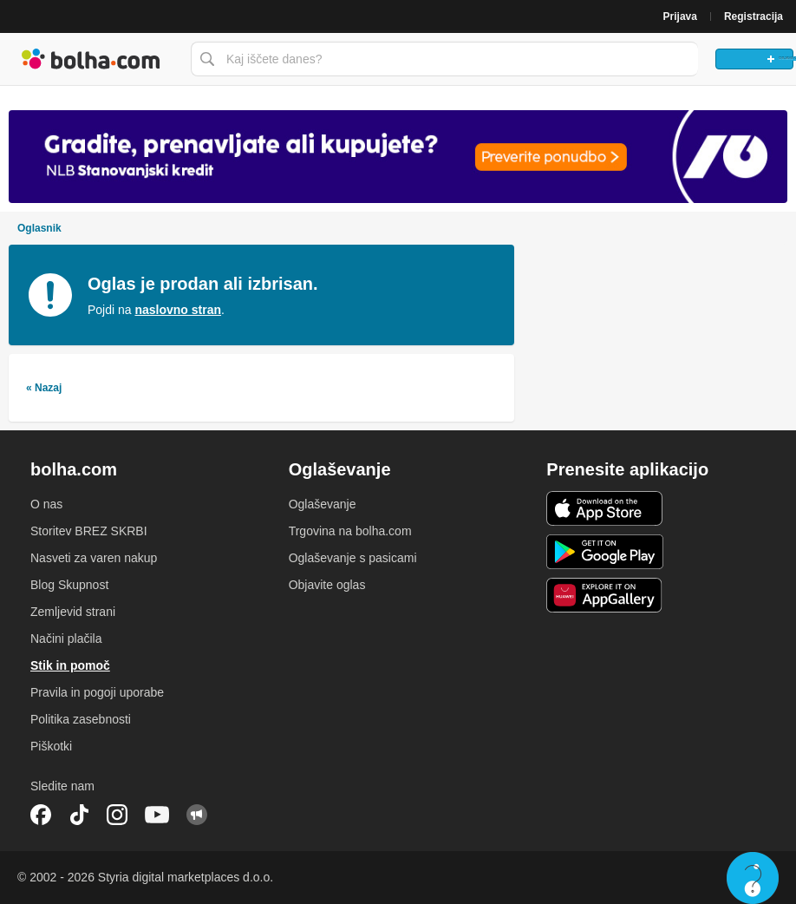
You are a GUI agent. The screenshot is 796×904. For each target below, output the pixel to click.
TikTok (79, 814)
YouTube (157, 814)
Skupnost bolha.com (196, 814)
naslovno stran (177, 310)
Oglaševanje (322, 504)
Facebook (40, 814)
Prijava (680, 16)
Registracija (753, 16)
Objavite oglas (327, 585)
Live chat (753, 878)
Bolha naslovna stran (91, 59)
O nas (46, 504)
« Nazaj (44, 388)
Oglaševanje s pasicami (353, 558)
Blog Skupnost (69, 585)
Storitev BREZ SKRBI (88, 531)
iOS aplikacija (604, 508)
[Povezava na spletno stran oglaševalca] (398, 156)
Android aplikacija (604, 551)
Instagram (117, 814)
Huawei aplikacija (604, 595)
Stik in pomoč (70, 665)
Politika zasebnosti (80, 719)
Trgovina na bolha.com (350, 531)
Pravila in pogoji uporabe (97, 692)
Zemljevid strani (72, 612)
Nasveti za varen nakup (93, 558)
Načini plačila (65, 638)
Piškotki (51, 746)
